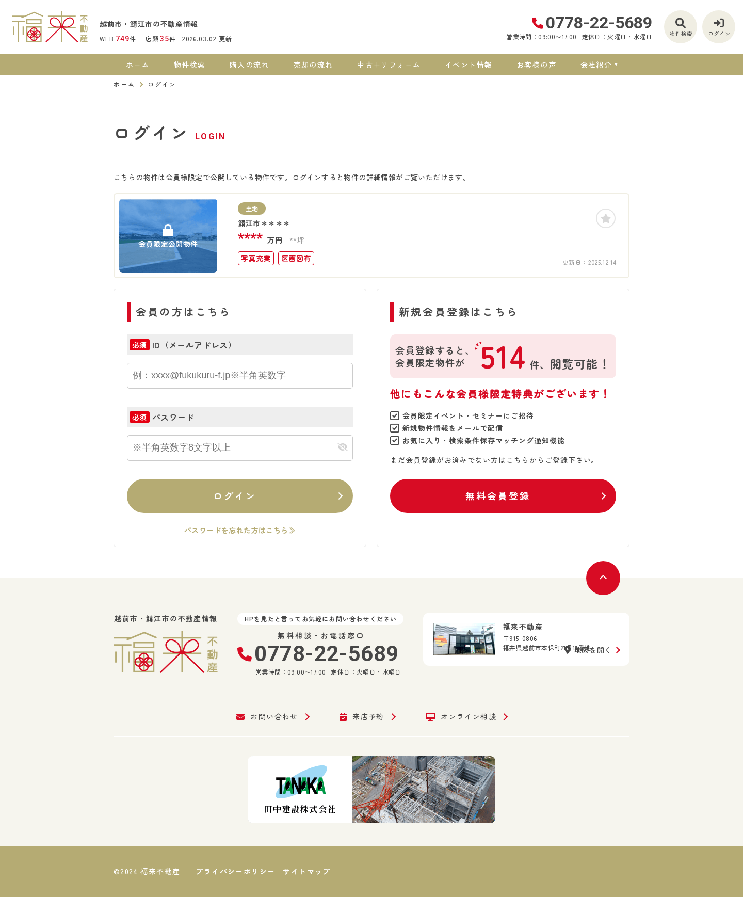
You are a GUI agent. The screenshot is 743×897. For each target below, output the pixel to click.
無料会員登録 (497, 495)
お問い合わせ (267, 717)
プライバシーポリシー (235, 871)
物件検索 (190, 64)
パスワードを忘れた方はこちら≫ (240, 530)
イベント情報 (468, 64)
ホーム (138, 64)
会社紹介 (596, 64)
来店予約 (362, 717)
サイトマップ (306, 871)
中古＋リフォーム (389, 64)
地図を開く (588, 650)
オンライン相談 (461, 717)
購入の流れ (249, 64)
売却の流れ (313, 64)
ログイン (234, 495)
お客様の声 (536, 64)
